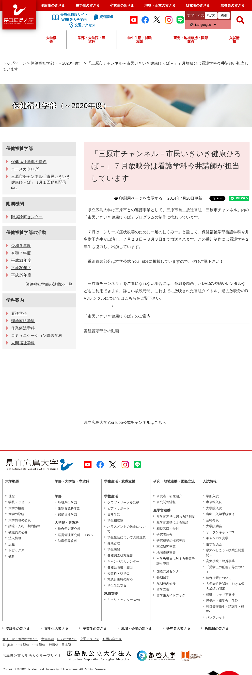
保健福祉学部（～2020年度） (57, 63)
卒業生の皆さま (122, 5)
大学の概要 (16, 508)
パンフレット (215, 617)
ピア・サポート (118, 508)
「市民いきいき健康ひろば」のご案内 (117, 316)
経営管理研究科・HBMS (75, 535)
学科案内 (15, 300)
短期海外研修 (166, 583)
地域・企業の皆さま (159, 5)
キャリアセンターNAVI (123, 600)
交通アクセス (89, 639)
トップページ (14, 63)
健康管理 (113, 543)
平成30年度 (21, 268)
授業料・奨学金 (118, 573)
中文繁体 (38, 645)
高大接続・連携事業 (220, 561)
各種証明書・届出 (120, 567)
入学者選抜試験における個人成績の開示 (225, 586)
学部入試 (212, 496)
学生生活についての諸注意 (126, 537)
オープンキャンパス (220, 532)
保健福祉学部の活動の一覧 (49, 284)
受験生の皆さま (53, 5)
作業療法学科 (23, 328)
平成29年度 (21, 275)
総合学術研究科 (69, 529)
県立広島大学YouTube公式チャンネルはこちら (125, 422)
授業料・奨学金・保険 (222, 601)
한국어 (53, 645)
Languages (203, 25)
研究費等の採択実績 (171, 540)
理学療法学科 (23, 321)
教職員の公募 (18, 532)
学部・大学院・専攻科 (91, 39)
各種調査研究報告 (120, 555)
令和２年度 (21, 253)
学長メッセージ (19, 502)
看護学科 (19, 313)
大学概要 (51, 39)
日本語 (66, 645)
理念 (11, 496)
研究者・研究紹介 (169, 496)
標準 (223, 15)
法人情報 (14, 538)
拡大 (211, 15)
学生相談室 (115, 520)
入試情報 (234, 39)
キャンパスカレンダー (123, 561)
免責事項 (47, 639)
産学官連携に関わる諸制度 (176, 516)
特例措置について (219, 578)
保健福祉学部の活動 (26, 232)
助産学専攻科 (67, 541)
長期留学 (163, 577)
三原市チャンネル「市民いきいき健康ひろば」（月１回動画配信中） (40, 182)
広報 (11, 544)
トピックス (16, 550)
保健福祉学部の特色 (29, 162)
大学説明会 (214, 526)
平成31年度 (21, 260)
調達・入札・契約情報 (24, 526)
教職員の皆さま (232, 5)
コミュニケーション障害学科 (36, 335)
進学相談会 (214, 544)
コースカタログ (25, 169)
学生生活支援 (116, 585)
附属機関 (15, 203)
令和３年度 (21, 246)
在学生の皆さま (88, 5)
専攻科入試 (214, 502)
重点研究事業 (166, 546)
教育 (11, 556)
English (7, 645)
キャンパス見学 (217, 538)
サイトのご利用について (20, 639)
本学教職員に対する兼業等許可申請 (176, 561)
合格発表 (212, 520)
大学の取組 (16, 514)
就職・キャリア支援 (220, 594)
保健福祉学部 (19, 148)
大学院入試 (214, 508)
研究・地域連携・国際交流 (190, 39)
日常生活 (113, 514)
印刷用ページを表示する (140, 198)
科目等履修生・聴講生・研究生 (225, 609)
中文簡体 (22, 645)
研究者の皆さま (198, 5)
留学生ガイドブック (171, 595)
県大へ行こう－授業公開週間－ (225, 552)
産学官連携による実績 (173, 522)
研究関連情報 (166, 502)
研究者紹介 (165, 534)
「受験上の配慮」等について (225, 569)
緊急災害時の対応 (120, 579)
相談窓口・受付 (168, 528)
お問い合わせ (112, 639)
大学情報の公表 (19, 520)
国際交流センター (169, 571)
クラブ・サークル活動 (123, 502)
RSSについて (67, 639)
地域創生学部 (67, 502)
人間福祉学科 (23, 343)
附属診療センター (27, 217)
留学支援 (163, 589)
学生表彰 (113, 549)
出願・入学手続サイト (222, 514)
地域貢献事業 (166, 552)
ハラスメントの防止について (126, 529)
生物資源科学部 (69, 508)
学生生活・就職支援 (139, 39)
